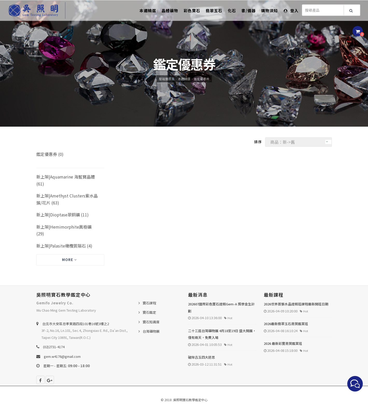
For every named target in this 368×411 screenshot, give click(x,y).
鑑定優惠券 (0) (50, 154)
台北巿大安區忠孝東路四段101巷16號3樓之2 (75, 323)
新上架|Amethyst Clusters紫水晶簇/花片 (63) (67, 199)
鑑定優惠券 (201, 79)
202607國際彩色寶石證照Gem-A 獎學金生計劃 (221, 307)
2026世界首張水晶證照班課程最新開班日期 (296, 304)
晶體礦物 (170, 10)
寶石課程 (149, 302)
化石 (232, 10)
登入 (291, 10)
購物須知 (269, 10)
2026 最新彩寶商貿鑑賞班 (283, 343)
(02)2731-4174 (54, 346)
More (69, 259)
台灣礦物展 (151, 331)
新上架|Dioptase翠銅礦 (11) (62, 214)
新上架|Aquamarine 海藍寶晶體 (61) (65, 180)
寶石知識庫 (151, 321)
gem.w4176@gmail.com (62, 356)
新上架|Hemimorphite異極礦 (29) (64, 230)
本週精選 (148, 10)
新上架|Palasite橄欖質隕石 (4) (64, 246)
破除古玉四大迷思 (201, 357)
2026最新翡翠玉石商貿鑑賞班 (286, 323)
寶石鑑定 (149, 312)
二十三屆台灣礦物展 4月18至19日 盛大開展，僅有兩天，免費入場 (222, 334)
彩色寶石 (192, 10)
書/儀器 (248, 10)
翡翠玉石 (214, 10)
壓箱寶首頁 (167, 79)
